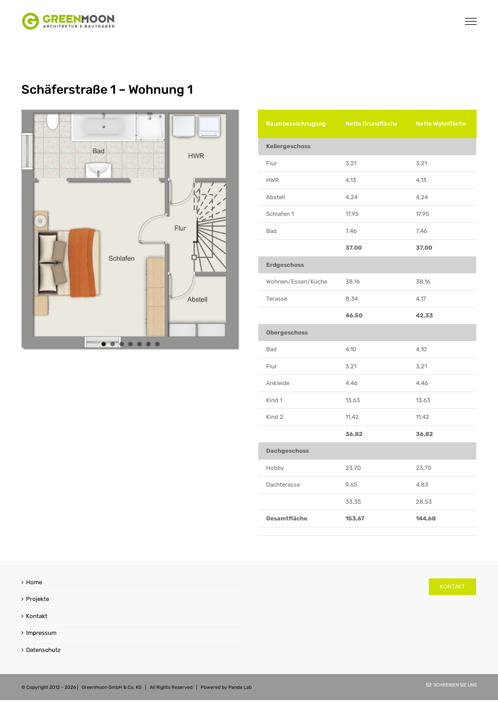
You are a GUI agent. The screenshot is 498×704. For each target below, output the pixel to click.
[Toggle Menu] (471, 21)
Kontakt (36, 616)
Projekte (37, 598)
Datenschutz (43, 649)
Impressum (41, 632)
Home (34, 582)
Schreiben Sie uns (451, 685)
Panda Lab (240, 687)
